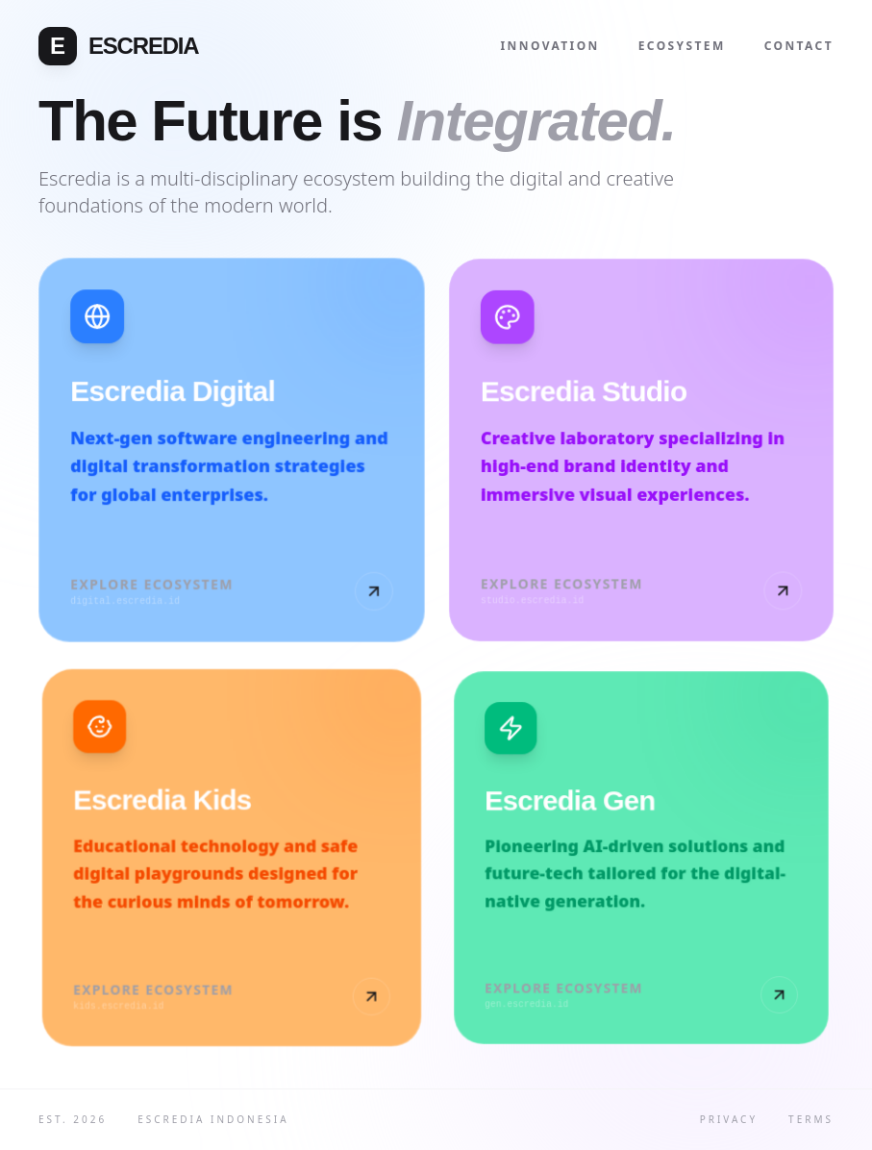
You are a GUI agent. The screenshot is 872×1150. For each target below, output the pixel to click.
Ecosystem (682, 46)
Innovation (550, 46)
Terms (811, 1119)
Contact (799, 46)
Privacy (729, 1119)
